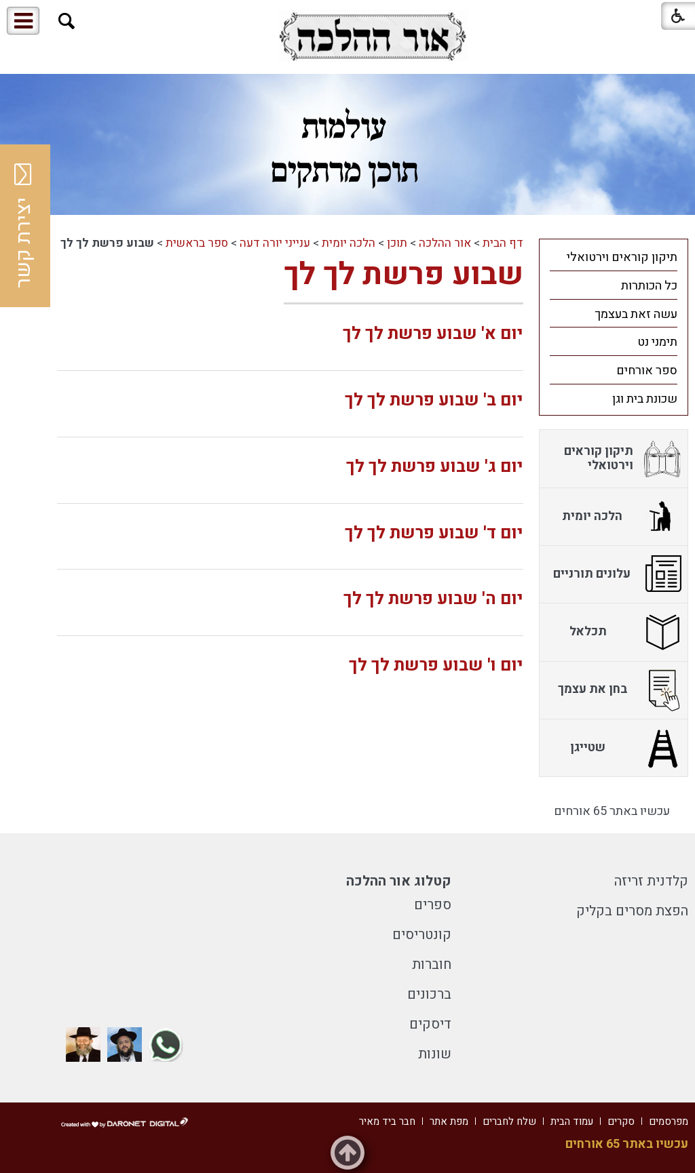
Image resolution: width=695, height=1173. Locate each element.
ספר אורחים (646, 370)
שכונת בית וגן (644, 399)
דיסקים (430, 1024)
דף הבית (503, 243)
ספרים (432, 905)
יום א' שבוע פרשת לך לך (433, 333)
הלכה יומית (348, 243)
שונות (434, 1054)
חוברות (431, 964)
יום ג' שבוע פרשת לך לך (434, 466)
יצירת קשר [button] (24, 225)
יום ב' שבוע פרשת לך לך (434, 400)
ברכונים (429, 994)
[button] (66, 21)
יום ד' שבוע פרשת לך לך (434, 533)
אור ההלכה (445, 243)
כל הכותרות (649, 286)
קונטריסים (421, 935)
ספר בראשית (197, 243)
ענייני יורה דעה (275, 243)
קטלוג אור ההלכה (398, 881)
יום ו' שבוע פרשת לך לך (436, 665)
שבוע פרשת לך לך (403, 274)
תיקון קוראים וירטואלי (622, 257)
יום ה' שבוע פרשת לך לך (433, 599)
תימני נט (657, 342)
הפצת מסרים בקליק (632, 911)
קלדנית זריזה (651, 881)
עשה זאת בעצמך (636, 314)
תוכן (397, 243)
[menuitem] (613, 257)
